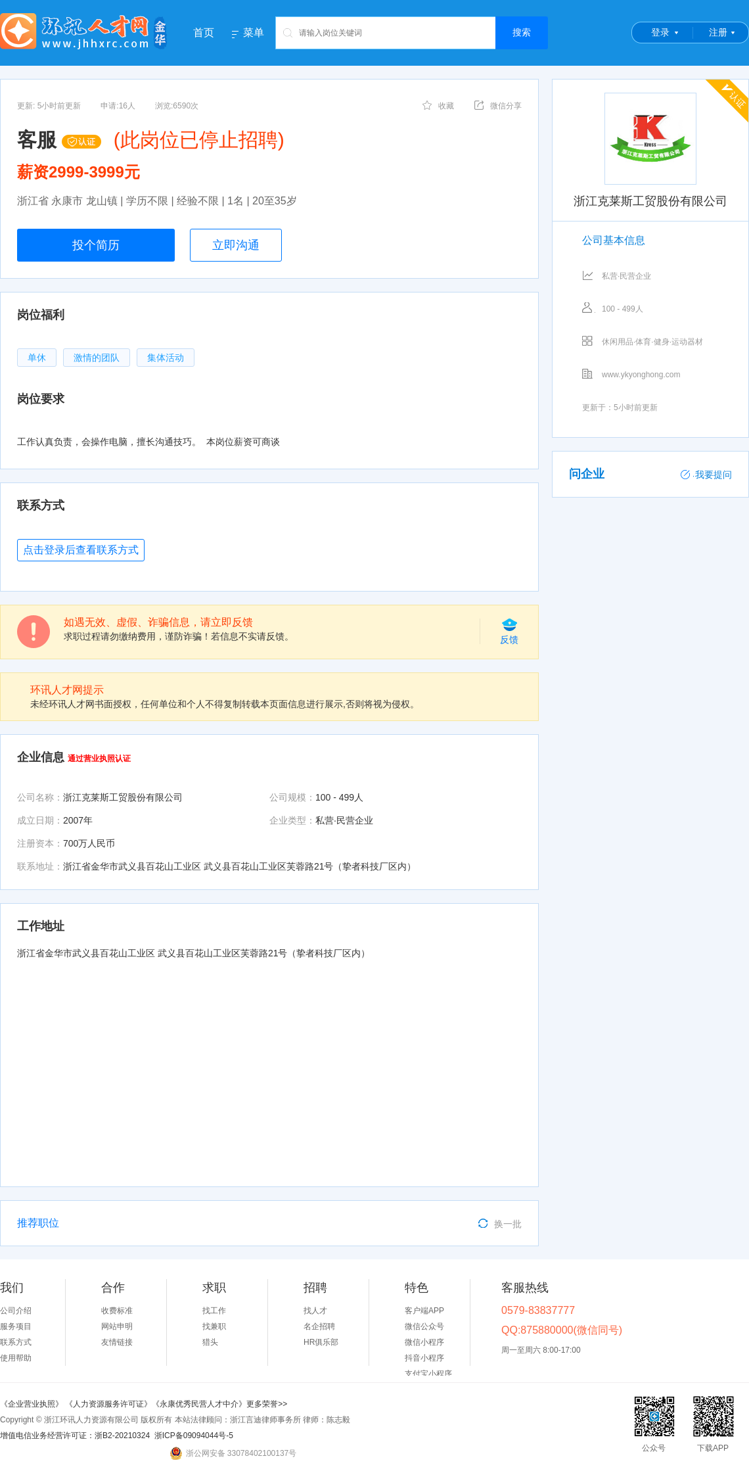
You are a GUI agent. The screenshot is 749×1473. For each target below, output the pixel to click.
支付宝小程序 (428, 1373)
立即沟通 (236, 245)
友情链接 (117, 1342)
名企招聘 (319, 1326)
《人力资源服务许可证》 (108, 1404)
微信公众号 (424, 1326)
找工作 (214, 1310)
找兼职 (214, 1326)
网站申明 (117, 1326)
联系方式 (16, 1342)
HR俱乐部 (321, 1342)
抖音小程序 (424, 1358)
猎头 (210, 1342)
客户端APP (424, 1310)
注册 (718, 32)
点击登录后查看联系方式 (81, 549)
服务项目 (16, 1326)
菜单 (253, 32)
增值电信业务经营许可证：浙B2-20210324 (75, 1435)
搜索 (521, 32)
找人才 (315, 1310)
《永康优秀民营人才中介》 (199, 1404)
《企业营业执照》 (32, 1404)
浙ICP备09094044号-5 (193, 1435)
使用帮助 (16, 1358)
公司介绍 (16, 1310)
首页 (203, 32)
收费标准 (117, 1310)
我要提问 (706, 474)
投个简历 (96, 245)
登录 (660, 32)
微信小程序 (424, 1342)
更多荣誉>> (266, 1404)
